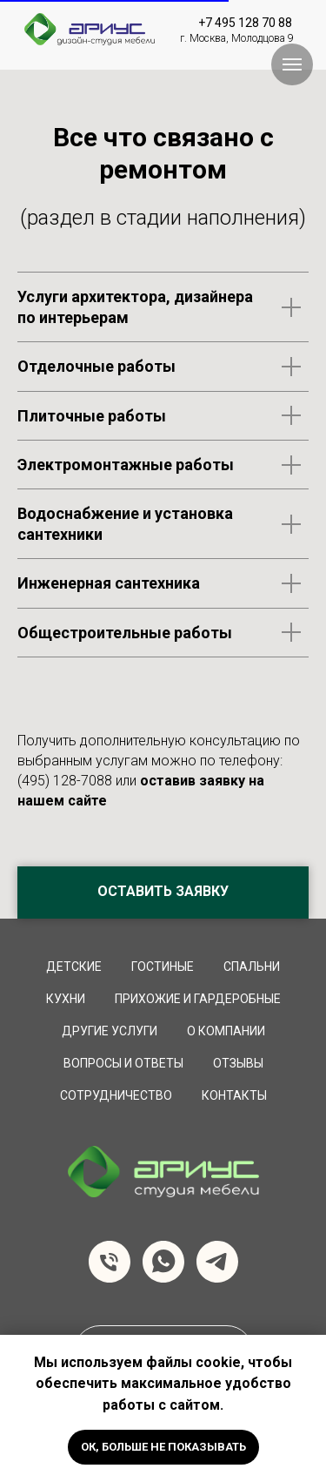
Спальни (251, 966)
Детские (74, 966)
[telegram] (217, 1262)
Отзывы (238, 1063)
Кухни (65, 999)
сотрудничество (116, 1095)
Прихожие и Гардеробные (198, 999)
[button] (163, 892)
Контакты (234, 1095)
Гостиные (162, 966)
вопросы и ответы (123, 1063)
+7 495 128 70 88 (245, 23)
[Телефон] (109, 1262)
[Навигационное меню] (292, 64)
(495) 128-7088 (64, 780)
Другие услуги (109, 1031)
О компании (226, 1031)
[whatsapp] (163, 1262)
